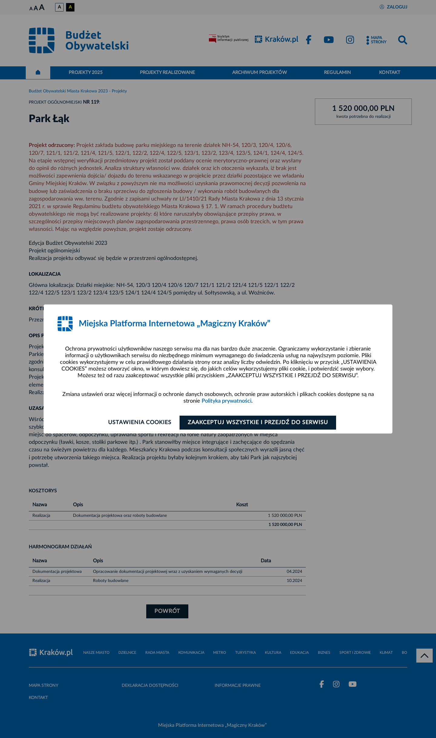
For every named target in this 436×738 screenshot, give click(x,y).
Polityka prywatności (226, 401)
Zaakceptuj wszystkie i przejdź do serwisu (258, 422)
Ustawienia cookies (139, 422)
